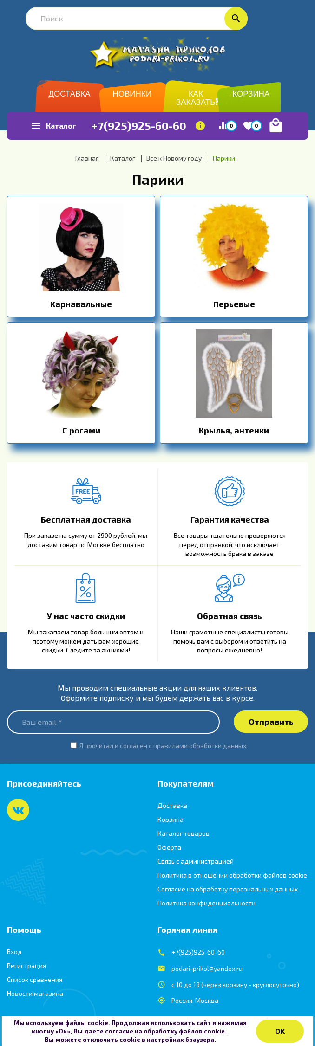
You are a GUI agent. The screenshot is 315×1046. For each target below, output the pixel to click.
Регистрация (26, 965)
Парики (158, 179)
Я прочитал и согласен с (162, 745)
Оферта (169, 847)
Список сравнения (34, 979)
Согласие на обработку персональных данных (228, 889)
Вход (14, 952)
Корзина (171, 819)
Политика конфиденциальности (207, 903)
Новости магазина (35, 993)
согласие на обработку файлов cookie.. (167, 1031)
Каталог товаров (184, 833)
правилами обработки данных (199, 745)
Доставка (172, 805)
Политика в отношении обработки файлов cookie (232, 875)
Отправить (271, 722)
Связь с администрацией (196, 861)
